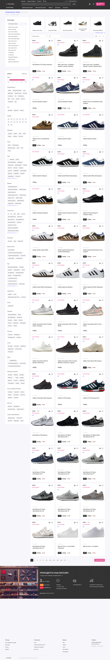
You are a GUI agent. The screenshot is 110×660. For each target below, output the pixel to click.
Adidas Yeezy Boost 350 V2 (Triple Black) (67, 325)
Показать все (100, 32)
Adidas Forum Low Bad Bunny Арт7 (41, 139)
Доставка (23, 1)
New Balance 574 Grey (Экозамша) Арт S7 (89, 473)
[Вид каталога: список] (99, 36)
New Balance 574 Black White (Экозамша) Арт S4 (91, 436)
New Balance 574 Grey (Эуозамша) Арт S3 (89, 510)
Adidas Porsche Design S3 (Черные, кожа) (90, 213)
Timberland (17, 52)
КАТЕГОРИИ (9, 7)
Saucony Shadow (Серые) (40, 101)
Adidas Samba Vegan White (40, 250)
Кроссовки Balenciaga (17, 38)
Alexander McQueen (13, 57)
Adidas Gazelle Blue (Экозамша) (92, 176)
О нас (35, 642)
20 (50, 560)
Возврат (7, 649)
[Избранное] (93, 4)
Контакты (39, 1)
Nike (64, 642)
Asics (64, 647)
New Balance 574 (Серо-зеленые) (42, 64)
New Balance (65, 649)
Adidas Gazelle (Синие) (64, 138)
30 (54, 560)
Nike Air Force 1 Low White (90, 546)
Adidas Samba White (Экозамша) (42, 287)
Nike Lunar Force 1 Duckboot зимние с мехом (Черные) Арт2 (92, 65)
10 (46, 560)
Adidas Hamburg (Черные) (40, 213)
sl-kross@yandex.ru (77, 584)
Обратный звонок (95, 644)
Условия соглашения (39, 647)
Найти (74, 4)
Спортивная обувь (17, 23)
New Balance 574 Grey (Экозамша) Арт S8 (39, 510)
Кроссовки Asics (17, 41)
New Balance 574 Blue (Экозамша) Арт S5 (64, 473)
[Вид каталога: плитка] (96, 36)
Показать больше (12, 178)
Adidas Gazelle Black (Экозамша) (67, 176)
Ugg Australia (17, 59)
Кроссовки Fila (17, 50)
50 (61, 560)
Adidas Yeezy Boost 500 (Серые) (92, 361)
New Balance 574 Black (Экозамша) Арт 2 (64, 436)
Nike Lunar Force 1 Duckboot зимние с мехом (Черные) (66, 65)
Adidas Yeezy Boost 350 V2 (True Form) (92, 325)
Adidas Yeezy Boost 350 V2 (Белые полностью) (40, 361)
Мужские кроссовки (27, 7)
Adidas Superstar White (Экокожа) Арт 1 (93, 287)
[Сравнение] (90, 4)
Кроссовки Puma (17, 48)
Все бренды (65, 651)
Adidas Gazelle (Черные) (40, 176)
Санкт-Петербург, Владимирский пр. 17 (51, 575)
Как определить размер (10, 642)
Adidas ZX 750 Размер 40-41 (91, 398)
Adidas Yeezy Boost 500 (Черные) (42, 398)
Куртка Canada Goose (13, 61)
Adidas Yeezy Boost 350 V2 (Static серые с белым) (42, 325)
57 (65, 560)
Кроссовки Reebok (17, 36)
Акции (57, 7)
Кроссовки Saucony (17, 45)
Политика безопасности (39, 644)
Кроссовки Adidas (17, 31)
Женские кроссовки (41, 7)
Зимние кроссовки (17, 27)
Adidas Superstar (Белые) (65, 287)
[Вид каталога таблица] (103, 36)
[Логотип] (8, 657)
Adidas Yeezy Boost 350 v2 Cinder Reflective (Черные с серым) (67, 361)
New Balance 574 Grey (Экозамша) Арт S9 (64, 510)
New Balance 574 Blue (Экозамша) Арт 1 (39, 473)
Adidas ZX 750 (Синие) (64, 398)
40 (57, 560)
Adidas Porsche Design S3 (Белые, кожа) (67, 213)
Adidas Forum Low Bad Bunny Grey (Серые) (93, 102)
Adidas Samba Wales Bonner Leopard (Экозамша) (66, 250)
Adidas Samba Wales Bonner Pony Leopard (92, 250)
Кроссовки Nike (17, 29)
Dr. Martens (17, 54)
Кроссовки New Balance (17, 34)
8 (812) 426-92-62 (50, 593)
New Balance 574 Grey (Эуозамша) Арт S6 (39, 547)
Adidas (64, 644)
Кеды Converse (17, 43)
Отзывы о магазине (31, 1)
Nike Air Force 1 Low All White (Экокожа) (66, 547)
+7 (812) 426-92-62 (70, 1)
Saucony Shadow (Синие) (65, 101)
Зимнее (50, 7)
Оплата (7, 647)
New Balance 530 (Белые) (40, 435)
